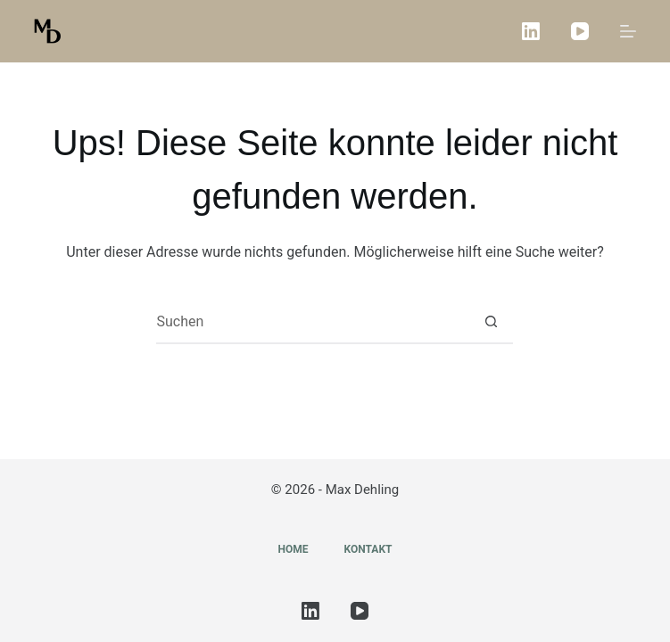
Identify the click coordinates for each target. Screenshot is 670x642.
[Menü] (628, 31)
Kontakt (368, 549)
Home (293, 549)
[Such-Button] (490, 322)
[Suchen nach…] (312, 322)
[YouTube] (580, 31)
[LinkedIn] (531, 31)
